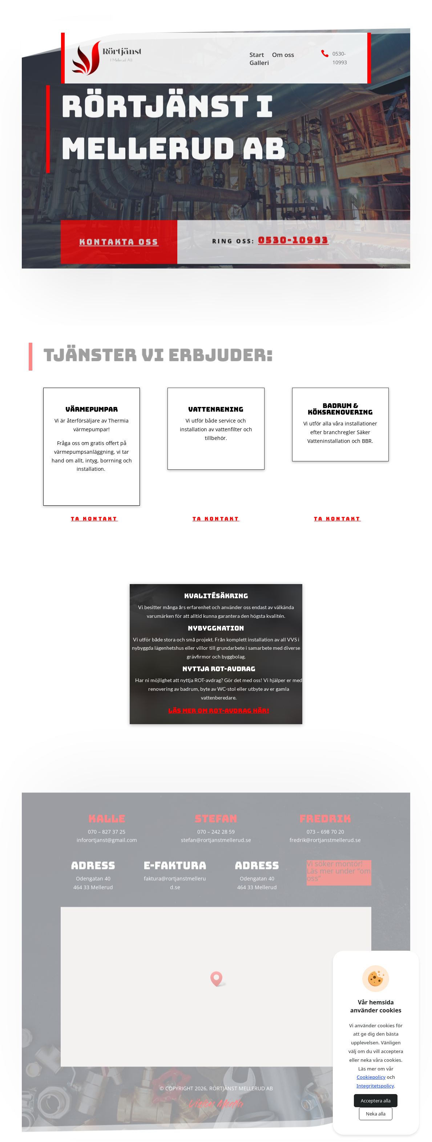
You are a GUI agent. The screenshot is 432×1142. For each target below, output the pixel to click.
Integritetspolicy (375, 1085)
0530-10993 (293, 226)
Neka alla (375, 1113)
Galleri (259, 63)
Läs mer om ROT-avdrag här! (218, 711)
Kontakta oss (119, 228)
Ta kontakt (94, 518)
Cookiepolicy (371, 1077)
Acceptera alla (376, 1100)
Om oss (283, 55)
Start (257, 55)
